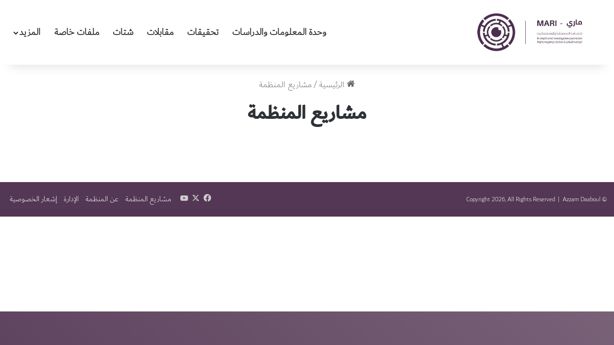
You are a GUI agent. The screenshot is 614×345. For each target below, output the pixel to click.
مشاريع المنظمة (148, 199)
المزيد (29, 32)
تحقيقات (203, 32)
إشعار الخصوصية (33, 199)
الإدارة (71, 199)
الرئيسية (337, 85)
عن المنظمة (101, 199)
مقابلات (160, 32)
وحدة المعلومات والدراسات (279, 32)
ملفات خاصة (76, 32)
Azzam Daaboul (582, 199)
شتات (123, 32)
